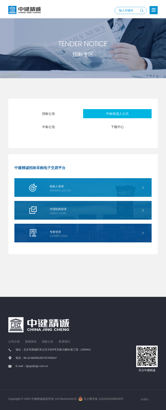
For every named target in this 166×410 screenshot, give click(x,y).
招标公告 (48, 113)
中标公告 (48, 127)
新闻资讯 (30, 342)
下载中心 (117, 127)
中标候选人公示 (117, 113)
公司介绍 (14, 342)
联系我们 (64, 342)
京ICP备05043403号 (66, 399)
